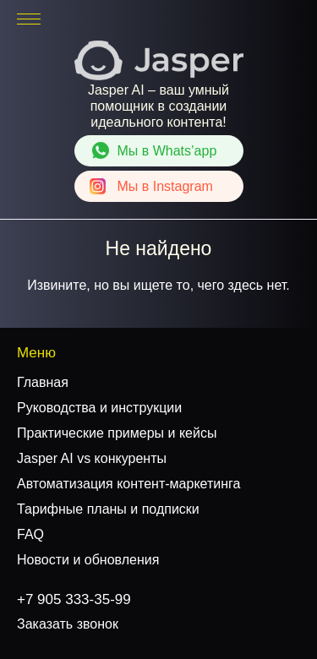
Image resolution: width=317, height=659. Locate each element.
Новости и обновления (88, 560)
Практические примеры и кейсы (116, 433)
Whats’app (167, 151)
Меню (36, 353)
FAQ (30, 534)
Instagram (165, 186)
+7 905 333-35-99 (251, 19)
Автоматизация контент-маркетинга (128, 484)
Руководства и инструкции (99, 407)
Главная (42, 382)
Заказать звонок (67, 624)
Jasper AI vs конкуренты (92, 458)
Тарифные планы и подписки (108, 509)
